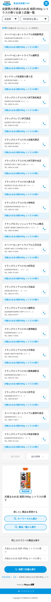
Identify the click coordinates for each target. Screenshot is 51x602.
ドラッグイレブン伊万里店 (17, 118)
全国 (14, 577)
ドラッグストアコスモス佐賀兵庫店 (21, 140)
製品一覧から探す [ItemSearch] (25, 527)
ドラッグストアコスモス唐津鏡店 (20, 329)
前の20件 (13, 456)
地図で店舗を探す (25, 569)
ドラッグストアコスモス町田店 (19, 266)
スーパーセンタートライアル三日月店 (22, 245)
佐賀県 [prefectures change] (10, 19)
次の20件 (37, 456)
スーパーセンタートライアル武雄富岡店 (23, 34)
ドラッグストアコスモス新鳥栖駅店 (21, 371)
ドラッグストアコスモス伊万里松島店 (22, 97)
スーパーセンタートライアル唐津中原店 (23, 413)
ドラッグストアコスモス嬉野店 (19, 308)
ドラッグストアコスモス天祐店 (19, 287)
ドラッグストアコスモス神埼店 (19, 203)
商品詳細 (25, 491)
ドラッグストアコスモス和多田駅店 (21, 434)
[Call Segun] (44, 39)
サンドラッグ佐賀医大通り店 (18, 76)
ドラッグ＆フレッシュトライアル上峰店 (23, 224)
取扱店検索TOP (22, 3)
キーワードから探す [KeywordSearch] (25, 518)
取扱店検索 (6, 577)
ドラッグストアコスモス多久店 (19, 182)
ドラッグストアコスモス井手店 (19, 392)
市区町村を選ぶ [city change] (35, 19)
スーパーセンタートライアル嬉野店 (21, 55)
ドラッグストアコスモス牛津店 (19, 350)
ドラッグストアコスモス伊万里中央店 (22, 161)
